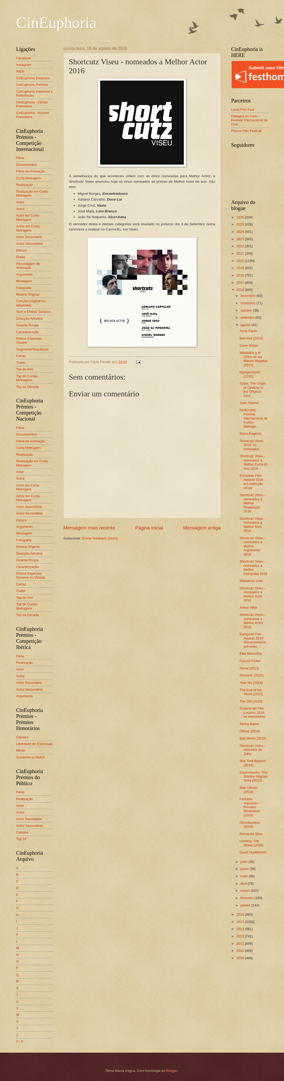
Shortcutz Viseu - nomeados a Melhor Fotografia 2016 (253, 567)
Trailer (21, 363)
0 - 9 (19, 1041)
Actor (20, 202)
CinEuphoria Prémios (32, 85)
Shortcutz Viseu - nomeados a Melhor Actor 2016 (252, 594)
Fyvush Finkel (250, 661)
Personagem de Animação (28, 266)
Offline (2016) (250, 731)
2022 (240, 246)
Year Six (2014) (251, 683)
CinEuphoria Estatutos (33, 78)
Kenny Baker (249, 724)
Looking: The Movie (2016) (251, 843)
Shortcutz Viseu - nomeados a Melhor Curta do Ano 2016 (254, 462)
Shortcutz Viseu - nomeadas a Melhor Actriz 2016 (252, 621)
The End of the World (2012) (251, 692)
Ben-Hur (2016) (251, 338)
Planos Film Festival (246, 131)
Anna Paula (248, 331)
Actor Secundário (29, 237)
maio (244, 876)
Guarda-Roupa (27, 325)
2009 (240, 958)
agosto (245, 325)
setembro (247, 317)
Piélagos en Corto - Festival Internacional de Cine (249, 120)
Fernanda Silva (251, 834)
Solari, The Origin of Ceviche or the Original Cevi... (253, 389)
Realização (24, 185)
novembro (248, 303)
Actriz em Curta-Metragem (28, 228)
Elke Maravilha (251, 653)
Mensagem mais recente (89, 528)
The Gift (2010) (251, 701)
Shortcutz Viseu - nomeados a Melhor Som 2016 (252, 525)
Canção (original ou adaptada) (31, 303)
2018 (240, 275)
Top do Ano (24, 369)
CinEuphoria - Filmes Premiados (32, 104)
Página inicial (149, 528)
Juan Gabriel (249, 403)
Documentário (26, 165)
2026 (240, 217)
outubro (246, 310)
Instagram (23, 65)
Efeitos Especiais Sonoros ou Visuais (30, 575)
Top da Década (27, 387)
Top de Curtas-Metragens (27, 378)
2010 (240, 951)
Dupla (20, 257)
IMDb (20, 71)
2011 (240, 944)
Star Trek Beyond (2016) (253, 763)
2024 (240, 232)
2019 (240, 268)
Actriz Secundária (29, 243)
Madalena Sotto (251, 581)
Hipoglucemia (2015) (250, 374)
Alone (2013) (249, 668)
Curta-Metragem (28, 178)
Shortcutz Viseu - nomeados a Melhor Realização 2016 (252, 503)
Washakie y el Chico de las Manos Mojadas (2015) (253, 359)
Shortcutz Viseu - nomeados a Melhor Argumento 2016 (252, 546)
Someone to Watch (30, 757)
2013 (240, 929)
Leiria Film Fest (242, 110)
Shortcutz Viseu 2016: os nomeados (251, 445)
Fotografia (23, 288)
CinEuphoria (56, 22)
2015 (240, 914)
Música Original (28, 294)
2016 (240, 290)
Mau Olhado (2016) (249, 790)
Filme (20, 158)
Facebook (23, 58)
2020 (240, 261)
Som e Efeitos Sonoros (33, 312)
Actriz (20, 209)
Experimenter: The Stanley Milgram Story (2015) (254, 776)
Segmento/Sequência (32, 349)
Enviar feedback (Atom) (100, 538)
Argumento (24, 274)
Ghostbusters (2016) (250, 824)
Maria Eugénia (250, 433)
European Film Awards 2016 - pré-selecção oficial (252, 482)
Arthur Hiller (249, 608)
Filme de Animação (30, 171)
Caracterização (27, 332)
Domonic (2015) (252, 675)
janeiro (245, 905)
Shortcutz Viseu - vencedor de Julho (252, 750)
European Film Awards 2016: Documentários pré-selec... (253, 640)
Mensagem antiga (202, 528)
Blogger (172, 1071)
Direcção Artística (29, 319)
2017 (240, 283)
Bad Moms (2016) (253, 738)
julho (244, 862)
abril (244, 883)
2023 (240, 239)
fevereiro (247, 898)
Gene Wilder (249, 346)
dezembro (248, 296)
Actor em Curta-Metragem (28, 217)
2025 (240, 224)
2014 (240, 922)
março (245, 891)
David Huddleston (253, 852)
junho (245, 869)
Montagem (24, 281)
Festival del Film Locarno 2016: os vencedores (253, 712)
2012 (240, 936)
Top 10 (21, 839)
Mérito (21, 750)
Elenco (21, 250)
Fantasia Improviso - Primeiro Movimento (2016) (250, 807)
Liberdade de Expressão (34, 744)
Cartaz (21, 356)
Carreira (22, 737)
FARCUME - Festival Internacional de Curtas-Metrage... (254, 418)
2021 (240, 253)
